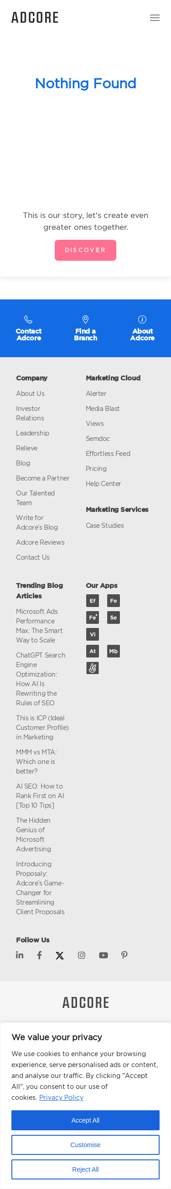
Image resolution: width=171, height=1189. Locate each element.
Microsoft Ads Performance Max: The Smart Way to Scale (39, 625)
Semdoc (98, 438)
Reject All (85, 1169)
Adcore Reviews (40, 542)
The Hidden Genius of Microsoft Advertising (33, 834)
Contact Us (33, 557)
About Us (30, 393)
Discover (86, 250)
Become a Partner (42, 478)
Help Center (103, 483)
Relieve (26, 448)
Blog (23, 463)
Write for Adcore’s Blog (37, 522)
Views (95, 423)
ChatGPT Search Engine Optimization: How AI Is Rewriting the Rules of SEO (40, 679)
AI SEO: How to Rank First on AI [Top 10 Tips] (40, 796)
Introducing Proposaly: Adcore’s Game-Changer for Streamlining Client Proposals (40, 887)
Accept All (85, 1120)
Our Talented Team (35, 498)
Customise (85, 1145)
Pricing (96, 468)
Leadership (32, 433)
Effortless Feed (108, 453)
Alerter (96, 393)
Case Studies (105, 525)
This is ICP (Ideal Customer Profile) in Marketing (42, 727)
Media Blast (103, 408)
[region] (85, 1105)
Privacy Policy (61, 1097)
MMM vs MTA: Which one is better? (36, 761)
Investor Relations (30, 413)
